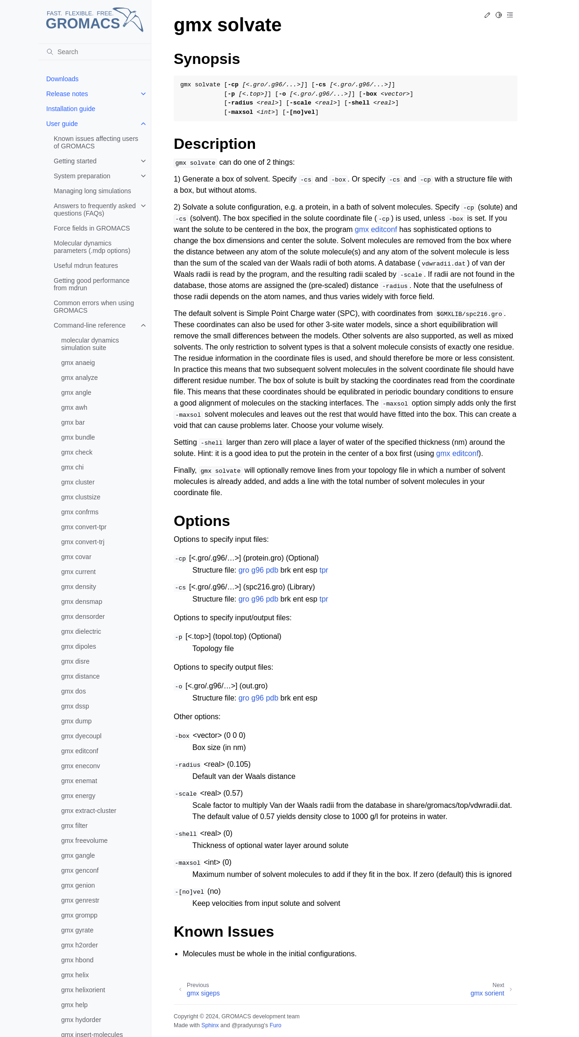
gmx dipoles (78, 646)
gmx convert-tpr (83, 527)
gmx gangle (78, 855)
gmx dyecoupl (81, 736)
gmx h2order (79, 945)
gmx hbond (77, 960)
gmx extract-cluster (88, 810)
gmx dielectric (81, 631)
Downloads (62, 79)
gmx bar (73, 422)
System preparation (82, 176)
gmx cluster (78, 482)
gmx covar (76, 557)
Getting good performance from (92, 284)
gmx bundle (78, 437)
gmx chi (72, 467)
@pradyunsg (248, 1025)
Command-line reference (90, 325)
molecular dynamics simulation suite (90, 343)
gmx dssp (75, 706)
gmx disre (75, 661)
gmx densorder (83, 616)
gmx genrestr (80, 900)
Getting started (75, 161)
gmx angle (76, 392)
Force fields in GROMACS (92, 228)
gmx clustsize (80, 497)
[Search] (95, 51)
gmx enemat (79, 781)
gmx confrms (80, 512)
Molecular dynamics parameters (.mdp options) (92, 246)
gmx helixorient (83, 990)
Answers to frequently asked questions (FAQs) (95, 209)
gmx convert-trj (83, 542)
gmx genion (78, 885)
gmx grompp (79, 915)
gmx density (78, 586)
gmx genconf (80, 870)
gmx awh (74, 407)
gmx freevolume (84, 840)
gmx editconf (79, 751)
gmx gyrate (77, 930)
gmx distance (80, 676)
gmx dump (76, 721)
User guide (62, 123)
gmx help (74, 1005)
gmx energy (78, 795)
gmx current (78, 571)
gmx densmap (81, 601)
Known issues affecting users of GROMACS (96, 142)
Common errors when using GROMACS (94, 306)
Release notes (67, 94)
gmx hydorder (81, 1019)
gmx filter (74, 825)
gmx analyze (79, 377)
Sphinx (210, 1025)
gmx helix (75, 975)
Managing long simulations (92, 191)
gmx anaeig (78, 362)
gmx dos (73, 691)
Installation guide (70, 108)
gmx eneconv (80, 766)
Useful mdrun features (86, 265)
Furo (275, 1025)
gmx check (76, 452)
